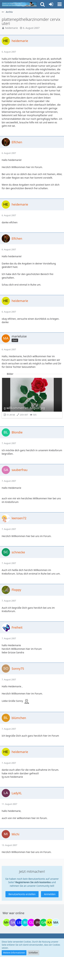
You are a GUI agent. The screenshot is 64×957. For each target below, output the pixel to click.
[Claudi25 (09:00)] (31, 922)
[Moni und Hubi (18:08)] (7, 922)
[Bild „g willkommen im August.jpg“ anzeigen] (32, 398)
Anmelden (49, 894)
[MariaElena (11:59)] (56, 922)
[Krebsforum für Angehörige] (19, 4)
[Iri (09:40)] (37, 922)
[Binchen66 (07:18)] (25, 922)
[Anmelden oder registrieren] (51, 4)
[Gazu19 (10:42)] (43, 922)
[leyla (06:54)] (19, 922)
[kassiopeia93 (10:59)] (50, 922)
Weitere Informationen (14, 952)
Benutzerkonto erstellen (22, 894)
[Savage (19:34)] (13, 922)
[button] (59, 4)
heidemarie (11, 28)
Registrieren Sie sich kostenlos (33, 882)
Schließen (33, 952)
